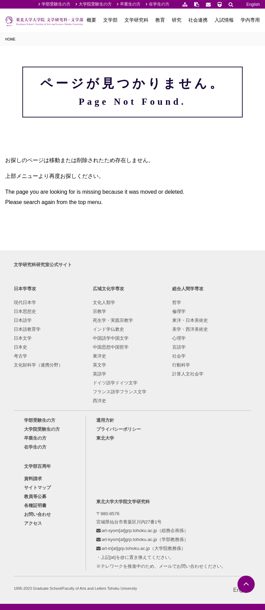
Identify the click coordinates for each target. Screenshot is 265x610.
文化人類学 (104, 302)
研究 (176, 20)
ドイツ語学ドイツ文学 (115, 382)
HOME (10, 39)
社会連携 (198, 20)
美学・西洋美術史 (190, 329)
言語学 (179, 347)
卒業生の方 (130, 4)
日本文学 (23, 338)
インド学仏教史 (108, 329)
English (253, 4)
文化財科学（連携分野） (38, 365)
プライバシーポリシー (118, 429)
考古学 (20, 356)
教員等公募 (35, 496)
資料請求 (33, 478)
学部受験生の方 (56, 4)
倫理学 (179, 311)
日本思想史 (25, 311)
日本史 (20, 347)
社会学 (179, 356)
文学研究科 (136, 20)
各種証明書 (35, 505)
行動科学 (181, 365)
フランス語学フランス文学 (119, 391)
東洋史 (99, 356)
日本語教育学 (27, 329)
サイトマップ (37, 487)
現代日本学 (25, 302)
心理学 (179, 338)
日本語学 (23, 320)
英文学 (99, 365)
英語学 (99, 373)
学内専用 (250, 20)
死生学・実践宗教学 (113, 320)
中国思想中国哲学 (111, 347)
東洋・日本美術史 (190, 320)
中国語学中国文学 (111, 338)
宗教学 (99, 311)
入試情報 (224, 20)
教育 (160, 20)
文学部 (110, 20)
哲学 (176, 302)
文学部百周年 (37, 466)
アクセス (33, 523)
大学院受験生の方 (95, 4)
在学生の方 (159, 4)
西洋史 (99, 400)
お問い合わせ (37, 514)
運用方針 (105, 420)
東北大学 (105, 438)
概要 (91, 20)
